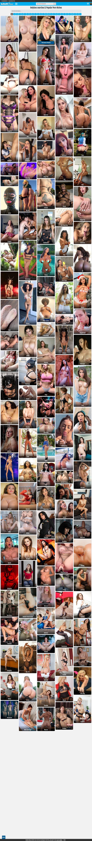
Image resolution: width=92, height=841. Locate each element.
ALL (12, 14)
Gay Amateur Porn (11, 1)
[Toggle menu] (16, 4)
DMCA (3, 837)
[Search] (54, 3)
